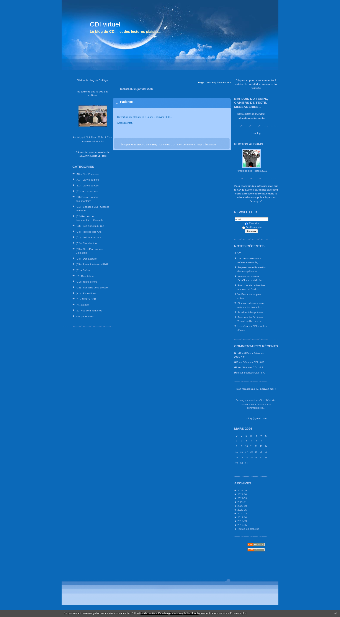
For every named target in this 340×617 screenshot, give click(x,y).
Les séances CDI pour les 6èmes (252, 328)
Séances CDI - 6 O (254, 372)
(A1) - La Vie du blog (87, 179)
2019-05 (242, 524)
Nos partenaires (85, 316)
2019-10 (242, 517)
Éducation (210, 144)
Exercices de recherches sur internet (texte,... (251, 287)
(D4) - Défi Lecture (86, 258)
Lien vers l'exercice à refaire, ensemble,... (249, 260)
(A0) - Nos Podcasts (87, 174)
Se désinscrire (252, 227)
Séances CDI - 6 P (253, 362)
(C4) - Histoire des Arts (88, 231)
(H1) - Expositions (86, 293)
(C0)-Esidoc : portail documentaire (87, 199)
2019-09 (242, 521)
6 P (236, 362)
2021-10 (242, 494)
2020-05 (242, 509)
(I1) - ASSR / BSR (86, 299)
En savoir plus (238, 613)
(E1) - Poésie (83, 270)
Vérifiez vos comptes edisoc (249, 296)
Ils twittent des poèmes (250, 312)
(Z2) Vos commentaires (89, 310)
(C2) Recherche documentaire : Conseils (89, 218)
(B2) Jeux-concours (87, 191)
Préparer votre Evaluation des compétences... (251, 269)
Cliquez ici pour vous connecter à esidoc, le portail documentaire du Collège (256, 84)
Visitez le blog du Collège (92, 80)
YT (239, 253)
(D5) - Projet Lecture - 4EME (92, 264)
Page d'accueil (206, 82)
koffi (236, 372)
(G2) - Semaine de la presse (92, 287)
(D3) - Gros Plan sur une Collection (89, 251)
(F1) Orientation (84, 276)
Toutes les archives (248, 528)
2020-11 (242, 501)
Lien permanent (186, 144)
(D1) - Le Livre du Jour (88, 237)
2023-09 (242, 490)
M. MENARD (241, 353)
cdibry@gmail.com (256, 418)
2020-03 (242, 513)
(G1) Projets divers (86, 281)
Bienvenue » (224, 82)
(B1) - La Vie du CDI (87, 185)
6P (235, 367)
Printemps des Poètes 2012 (251, 170)
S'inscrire (252, 223)
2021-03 (242, 498)
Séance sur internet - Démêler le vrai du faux (250, 278)
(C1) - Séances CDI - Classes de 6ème (92, 208)
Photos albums (248, 144)
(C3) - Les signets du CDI (90, 225)
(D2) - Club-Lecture (87, 243)
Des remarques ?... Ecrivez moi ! (256, 388)
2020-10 (242, 505)
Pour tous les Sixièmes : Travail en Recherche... (251, 319)
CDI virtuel (105, 24)
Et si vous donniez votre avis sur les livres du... (251, 305)
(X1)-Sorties (82, 304)
